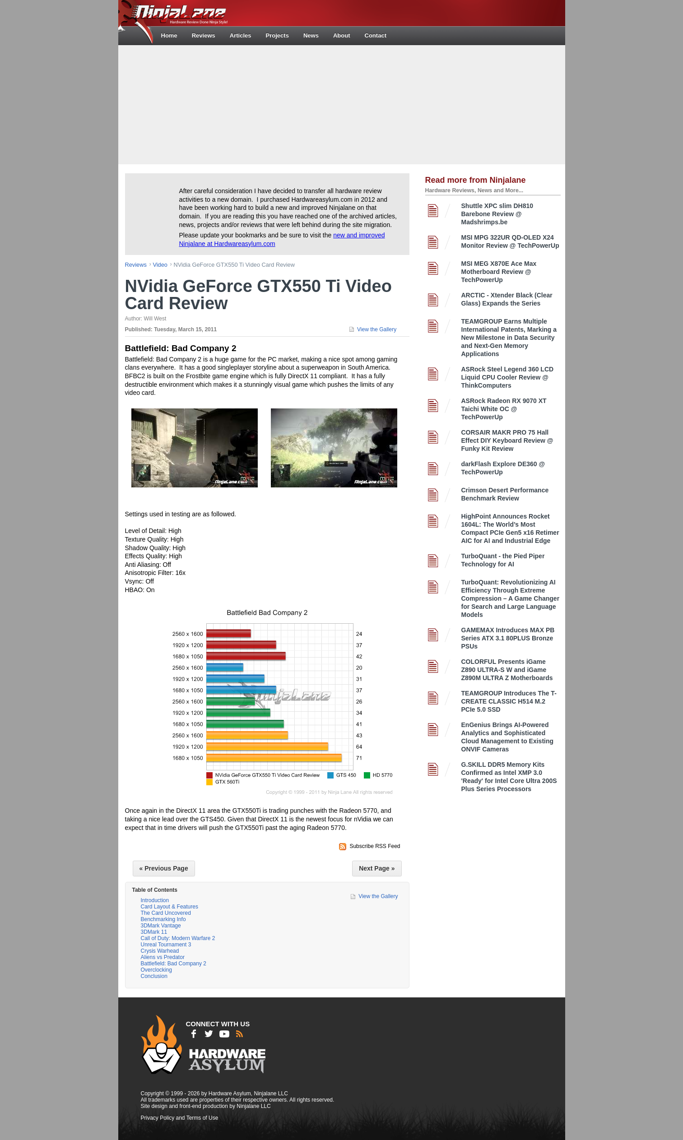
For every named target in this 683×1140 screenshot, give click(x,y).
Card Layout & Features (169, 907)
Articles (240, 35)
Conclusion (154, 976)
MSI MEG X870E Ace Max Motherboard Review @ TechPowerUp (499, 271)
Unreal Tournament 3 (166, 944)
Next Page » (377, 868)
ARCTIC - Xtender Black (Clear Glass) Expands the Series (507, 299)
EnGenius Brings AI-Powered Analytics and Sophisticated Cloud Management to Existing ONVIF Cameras (507, 737)
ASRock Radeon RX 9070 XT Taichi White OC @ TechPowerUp (504, 409)
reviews (136, 264)
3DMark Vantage (161, 925)
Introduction (155, 900)
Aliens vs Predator (163, 957)
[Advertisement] (342, 103)
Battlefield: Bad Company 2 (173, 963)
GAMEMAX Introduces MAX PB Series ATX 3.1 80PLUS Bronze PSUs (508, 638)
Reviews (203, 35)
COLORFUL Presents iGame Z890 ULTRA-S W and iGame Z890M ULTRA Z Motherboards (507, 669)
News (311, 35)
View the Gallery (376, 329)
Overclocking (156, 970)
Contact (375, 35)
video (160, 264)
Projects (277, 35)
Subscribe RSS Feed (374, 846)
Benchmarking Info (163, 919)
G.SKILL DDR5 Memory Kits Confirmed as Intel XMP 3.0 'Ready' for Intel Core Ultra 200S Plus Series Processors (509, 776)
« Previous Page (163, 868)
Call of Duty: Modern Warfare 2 (178, 938)
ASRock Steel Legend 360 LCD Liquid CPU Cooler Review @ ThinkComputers (507, 377)
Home (169, 35)
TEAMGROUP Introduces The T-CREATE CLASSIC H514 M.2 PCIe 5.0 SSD (509, 701)
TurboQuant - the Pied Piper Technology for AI (503, 560)
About (341, 35)
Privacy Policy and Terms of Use (179, 1118)
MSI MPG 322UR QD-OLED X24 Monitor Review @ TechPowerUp (510, 241)
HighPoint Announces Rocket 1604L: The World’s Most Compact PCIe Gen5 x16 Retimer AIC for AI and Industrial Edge (510, 528)
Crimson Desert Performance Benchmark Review (505, 494)
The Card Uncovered (166, 913)
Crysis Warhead (160, 951)
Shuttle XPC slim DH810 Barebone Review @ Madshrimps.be (497, 214)
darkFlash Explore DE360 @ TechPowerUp (503, 468)
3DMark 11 (154, 932)
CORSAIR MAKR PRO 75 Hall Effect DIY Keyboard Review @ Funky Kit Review (507, 440)
